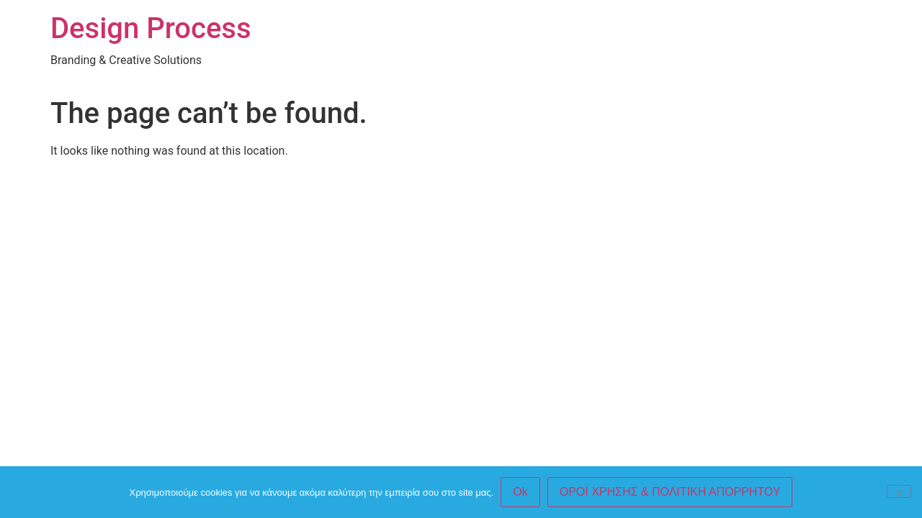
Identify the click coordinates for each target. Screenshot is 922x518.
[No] (899, 491)
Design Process (150, 28)
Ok (520, 492)
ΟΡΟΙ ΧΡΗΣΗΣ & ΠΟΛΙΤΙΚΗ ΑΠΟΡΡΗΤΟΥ (670, 492)
